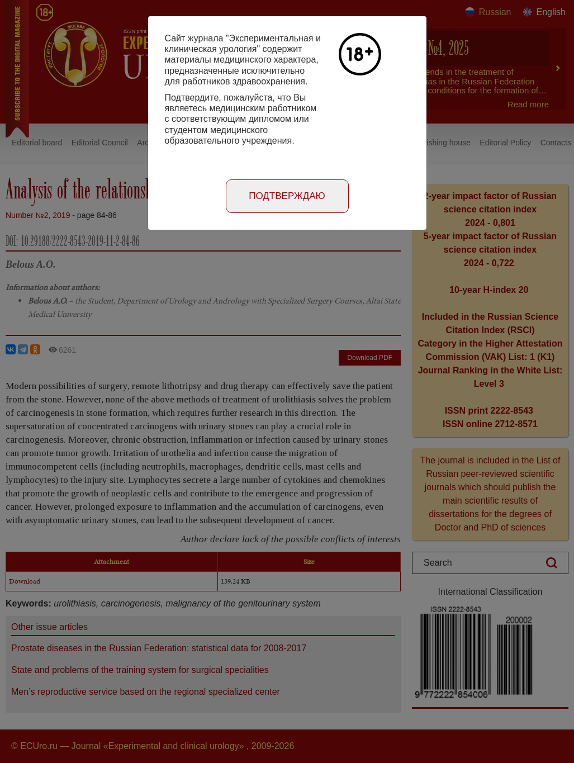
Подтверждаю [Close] (287, 196)
